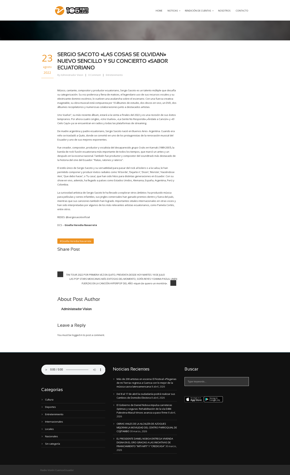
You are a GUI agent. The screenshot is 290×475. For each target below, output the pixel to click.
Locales (49, 429)
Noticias (173, 10)
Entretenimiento (114, 75)
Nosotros (224, 10)
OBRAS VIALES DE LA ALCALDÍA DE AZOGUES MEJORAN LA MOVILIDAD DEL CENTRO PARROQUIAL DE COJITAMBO (147, 427)
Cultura (49, 399)
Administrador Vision (72, 75)
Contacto (242, 10)
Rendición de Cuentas (198, 10)
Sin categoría (52, 443)
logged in (77, 335)
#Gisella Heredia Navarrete (75, 241)
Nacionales (51, 436)
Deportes (50, 407)
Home (159, 10)
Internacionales (54, 421)
